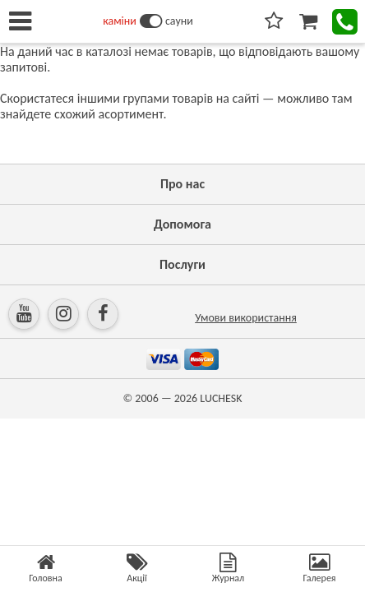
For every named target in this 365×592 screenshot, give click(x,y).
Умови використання (246, 318)
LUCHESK (221, 398)
